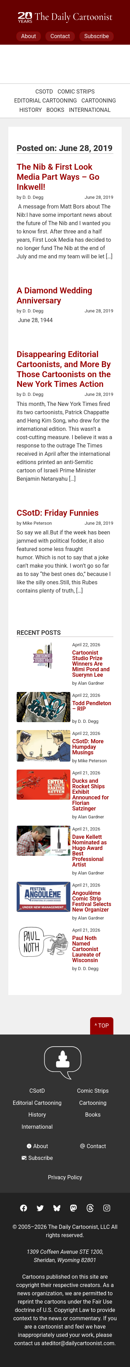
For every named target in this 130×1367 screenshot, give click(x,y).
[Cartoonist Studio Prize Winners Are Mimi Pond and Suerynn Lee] (43, 657)
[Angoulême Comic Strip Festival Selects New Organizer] (43, 898)
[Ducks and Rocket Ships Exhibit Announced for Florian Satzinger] (43, 786)
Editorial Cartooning (45, 100)
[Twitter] (40, 1209)
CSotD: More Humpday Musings (88, 747)
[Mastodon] (73, 1209)
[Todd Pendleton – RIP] (43, 708)
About (28, 36)
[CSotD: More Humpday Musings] (43, 747)
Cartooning (98, 100)
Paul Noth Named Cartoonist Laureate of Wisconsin (86, 949)
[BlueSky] (57, 1209)
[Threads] (90, 1209)
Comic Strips (76, 91)
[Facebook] (23, 1209)
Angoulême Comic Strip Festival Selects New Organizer (91, 901)
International (90, 110)
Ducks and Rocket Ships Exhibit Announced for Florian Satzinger (90, 794)
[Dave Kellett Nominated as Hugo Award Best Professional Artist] (43, 842)
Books (55, 110)
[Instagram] (107, 1209)
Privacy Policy (65, 1177)
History (30, 110)
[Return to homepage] (65, 1066)
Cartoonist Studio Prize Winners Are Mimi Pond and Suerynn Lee (91, 664)
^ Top (102, 1025)
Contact (60, 36)
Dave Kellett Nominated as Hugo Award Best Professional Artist (89, 851)
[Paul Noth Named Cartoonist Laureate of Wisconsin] (43, 943)
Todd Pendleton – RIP (91, 706)
